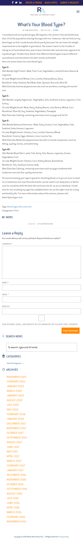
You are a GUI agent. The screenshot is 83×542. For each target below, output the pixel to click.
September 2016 (17, 489)
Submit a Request (69, 2)
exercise (27, 206)
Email (5, 294)
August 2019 (14, 400)
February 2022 (16, 381)
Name (5, 282)
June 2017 (13, 447)
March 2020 (14, 391)
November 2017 (16, 428)
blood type (12, 206)
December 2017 (16, 423)
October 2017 (15, 433)
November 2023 (16, 377)
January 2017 (15, 470)
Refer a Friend (34, 2)
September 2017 (17, 437)
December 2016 (16, 475)
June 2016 (13, 503)
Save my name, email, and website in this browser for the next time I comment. (40, 324)
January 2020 (15, 395)
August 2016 (14, 493)
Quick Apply (51, 2)
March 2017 (14, 461)
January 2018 (15, 419)
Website (6, 306)
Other (16, 210)
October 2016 (15, 484)
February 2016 (16, 517)
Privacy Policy (64, 537)
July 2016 (13, 498)
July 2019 (13, 405)
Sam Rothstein (31, 30)
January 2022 (15, 386)
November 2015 (16, 521)
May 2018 (12, 409)
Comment (7, 244)
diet (20, 206)
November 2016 (16, 479)
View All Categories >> (15, 363)
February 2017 (16, 465)
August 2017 (14, 442)
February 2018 (16, 414)
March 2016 (14, 512)
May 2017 (12, 451)
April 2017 (13, 456)
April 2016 (13, 507)
